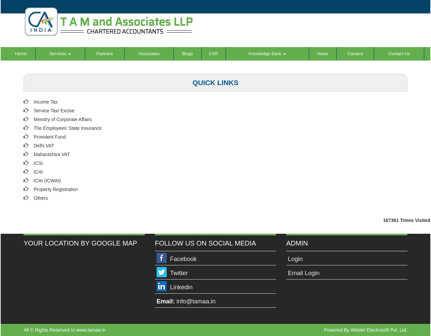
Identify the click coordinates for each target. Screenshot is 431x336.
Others (41, 198)
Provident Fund (50, 137)
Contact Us (399, 53)
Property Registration (56, 189)
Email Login (304, 273)
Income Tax (46, 102)
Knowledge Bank (267, 53)
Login (295, 259)
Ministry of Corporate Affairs (63, 119)
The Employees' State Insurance (68, 128)
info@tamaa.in (196, 301)
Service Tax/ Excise (54, 110)
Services (60, 53)
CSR (213, 53)
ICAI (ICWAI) (47, 180)
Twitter (179, 273)
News (322, 53)
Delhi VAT (44, 145)
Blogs (187, 53)
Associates (149, 53)
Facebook (183, 259)
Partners (104, 53)
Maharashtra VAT (52, 154)
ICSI (38, 163)
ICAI (38, 172)
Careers (355, 53)
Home (21, 53)
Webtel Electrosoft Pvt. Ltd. (379, 330)
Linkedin (181, 287)
